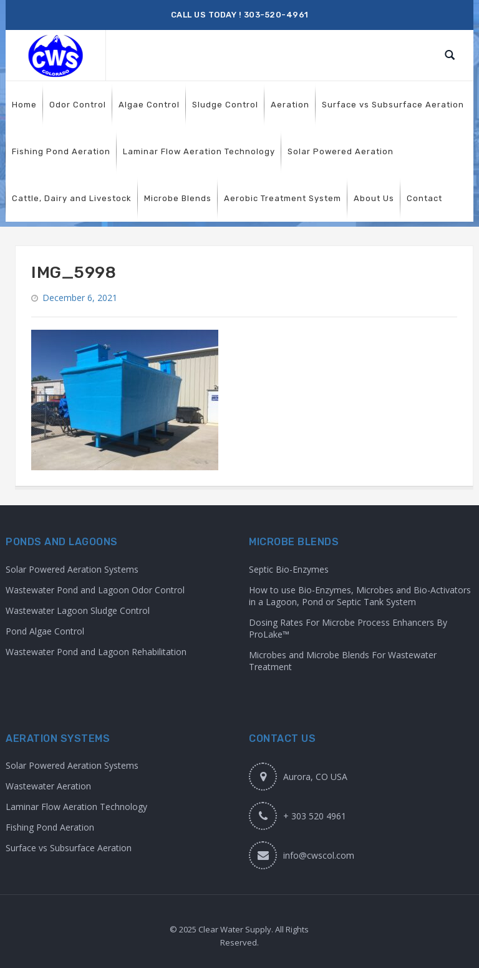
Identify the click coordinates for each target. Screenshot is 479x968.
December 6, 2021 (79, 298)
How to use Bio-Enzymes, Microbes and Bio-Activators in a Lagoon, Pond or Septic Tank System (360, 596)
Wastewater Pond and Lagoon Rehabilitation (96, 652)
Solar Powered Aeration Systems (72, 569)
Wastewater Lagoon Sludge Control (78, 610)
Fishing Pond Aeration (50, 827)
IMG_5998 (73, 272)
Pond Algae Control (45, 631)
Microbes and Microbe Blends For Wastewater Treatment (343, 661)
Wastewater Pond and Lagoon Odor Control (95, 590)
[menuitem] (24, 104)
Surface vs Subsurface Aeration (69, 848)
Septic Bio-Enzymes (289, 569)
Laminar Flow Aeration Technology (76, 806)
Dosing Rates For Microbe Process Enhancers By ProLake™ (348, 628)
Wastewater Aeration (48, 786)
